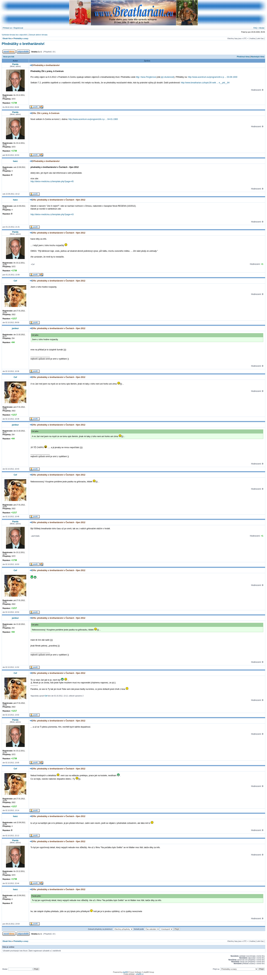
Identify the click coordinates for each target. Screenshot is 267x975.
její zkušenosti (167, 77)
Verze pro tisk (8, 57)
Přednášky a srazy (20, 38)
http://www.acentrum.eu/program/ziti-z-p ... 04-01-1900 (93, 119)
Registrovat (18, 28)
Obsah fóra (7, 38)
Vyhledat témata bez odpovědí (14, 35)
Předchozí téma (243, 57)
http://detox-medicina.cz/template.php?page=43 (52, 214)
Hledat (261, 28)
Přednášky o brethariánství (23, 44)
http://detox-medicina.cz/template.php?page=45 (52, 181)
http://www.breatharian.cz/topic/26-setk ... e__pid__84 (205, 82)
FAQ (255, 28)
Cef (46, 696)
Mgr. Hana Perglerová (146, 77)
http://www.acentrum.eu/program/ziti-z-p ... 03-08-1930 (212, 77)
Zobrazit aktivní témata (37, 35)
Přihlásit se (7, 28)
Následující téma (257, 57)
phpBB (125, 972)
